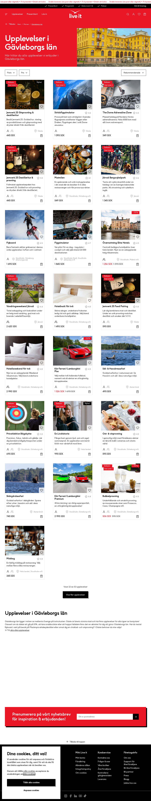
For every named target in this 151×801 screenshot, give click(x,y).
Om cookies (81, 773)
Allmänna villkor (83, 765)
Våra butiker (103, 765)
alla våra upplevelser (19, 630)
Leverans (102, 779)
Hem (19, 24)
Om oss (127, 758)
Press (126, 775)
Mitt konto (80, 758)
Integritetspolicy (83, 769)
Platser (102, 6)
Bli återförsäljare (131, 768)
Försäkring (80, 761)
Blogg (126, 779)
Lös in (44, 14)
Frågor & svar (104, 761)
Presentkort (51, 6)
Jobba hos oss (130, 783)
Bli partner (128, 772)
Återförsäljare (104, 769)
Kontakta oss (104, 758)
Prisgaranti (68, 6)
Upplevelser (17, 14)
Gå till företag (140, 6)
